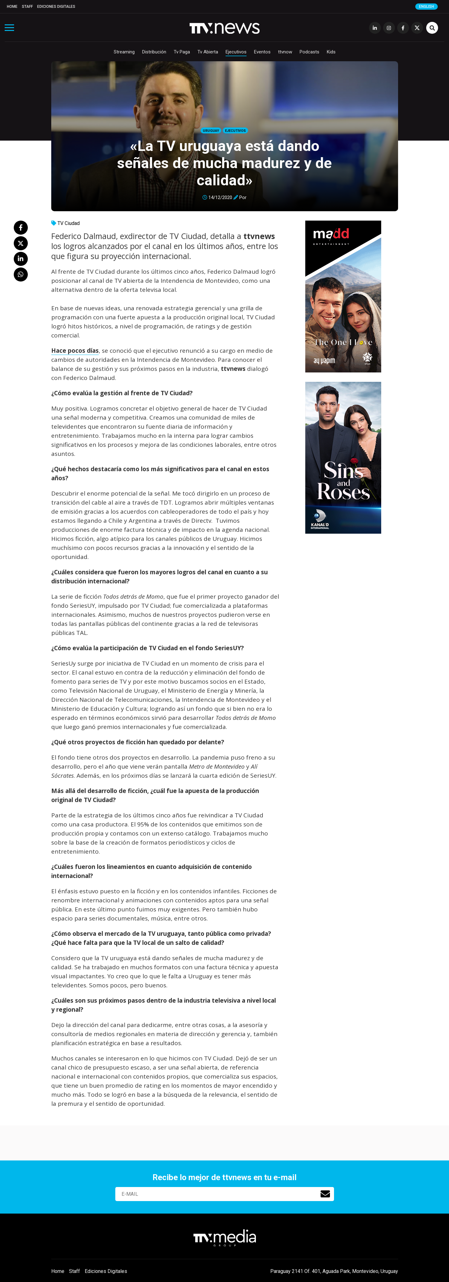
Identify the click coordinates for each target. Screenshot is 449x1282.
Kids (331, 52)
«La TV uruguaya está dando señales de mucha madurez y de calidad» (224, 163)
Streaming (124, 52)
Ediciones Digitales (56, 6)
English (426, 6)
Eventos (262, 52)
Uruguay (211, 131)
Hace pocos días (75, 351)
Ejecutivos (236, 52)
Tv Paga (182, 52)
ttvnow (285, 52)
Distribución (154, 52)
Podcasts (309, 52)
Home (12, 6)
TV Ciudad (68, 223)
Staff (27, 6)
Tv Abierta (207, 52)
